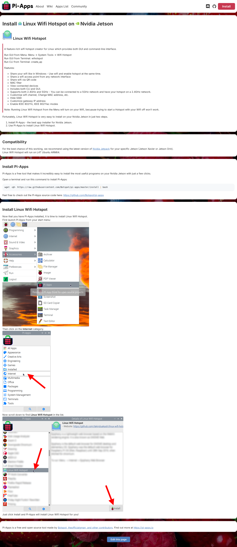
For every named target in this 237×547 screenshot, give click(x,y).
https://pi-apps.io (143, 527)
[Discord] (208, 6)
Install (226, 6)
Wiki (50, 6)
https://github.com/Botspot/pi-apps (83, 195)
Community (79, 6)
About (40, 6)
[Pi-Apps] (17, 6)
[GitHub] (214, 6)
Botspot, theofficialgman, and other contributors (85, 527)
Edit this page (119, 539)
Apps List (62, 6)
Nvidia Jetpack (101, 148)
